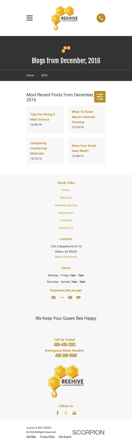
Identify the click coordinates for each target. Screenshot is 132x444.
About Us (66, 197)
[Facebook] (58, 413)
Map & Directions (66, 256)
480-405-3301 (65, 344)
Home (66, 190)
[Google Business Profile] (74, 413)
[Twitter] (66, 413)
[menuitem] (31, 437)
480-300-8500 (66, 355)
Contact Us (66, 227)
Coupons (66, 220)
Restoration (65, 213)
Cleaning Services (66, 205)
